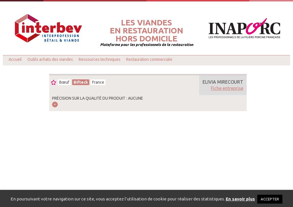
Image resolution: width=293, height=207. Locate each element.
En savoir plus (240, 198)
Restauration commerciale (149, 59)
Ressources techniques (99, 59)
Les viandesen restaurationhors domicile (146, 31)
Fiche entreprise (227, 88)
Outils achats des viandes (50, 59)
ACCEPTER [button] (270, 199)
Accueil (15, 59)
